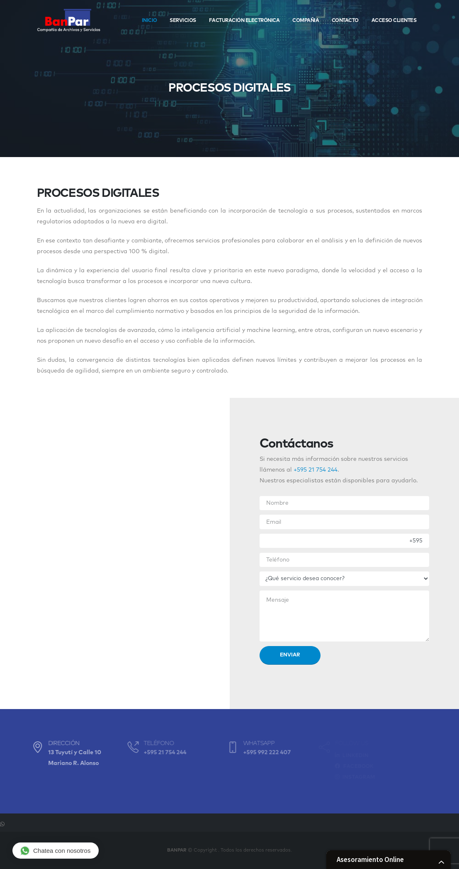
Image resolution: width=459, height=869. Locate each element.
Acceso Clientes (394, 20)
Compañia (305, 20)
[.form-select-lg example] (345, 578)
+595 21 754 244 (316, 470)
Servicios (183, 20)
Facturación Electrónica (244, 20)
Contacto (345, 20)
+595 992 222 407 (260, 752)
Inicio (149, 20)
